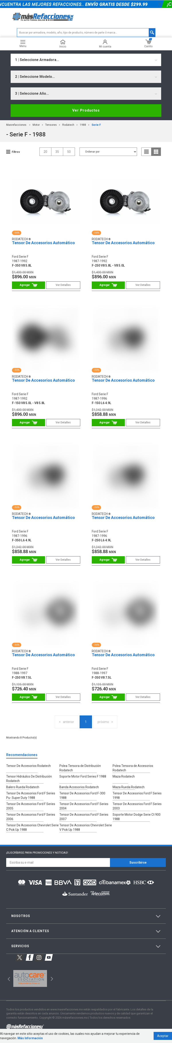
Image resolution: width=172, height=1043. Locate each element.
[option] (30, 978)
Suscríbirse (138, 862)
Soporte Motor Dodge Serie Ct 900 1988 (136, 817)
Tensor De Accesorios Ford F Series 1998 (137, 795)
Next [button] (51, 978)
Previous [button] (7, 978)
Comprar (28, 285)
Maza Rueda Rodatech (129, 787)
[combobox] (86, 60)
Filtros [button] (16, 151)
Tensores (51, 124)
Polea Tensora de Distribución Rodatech (80, 768)
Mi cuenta (105, 44)
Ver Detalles (63, 285)
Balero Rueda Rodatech (22, 787)
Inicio (62, 44)
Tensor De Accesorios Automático (43, 242)
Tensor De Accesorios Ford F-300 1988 (82, 795)
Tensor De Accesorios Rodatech (28, 766)
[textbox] (86, 32)
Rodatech (68, 124)
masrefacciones (16, 124)
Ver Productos (86, 110)
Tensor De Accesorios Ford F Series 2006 (30, 817)
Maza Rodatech (124, 776)
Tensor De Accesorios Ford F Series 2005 (30, 806)
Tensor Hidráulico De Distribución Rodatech (29, 779)
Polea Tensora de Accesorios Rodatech (133, 768)
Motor (36, 124)
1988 (83, 124)
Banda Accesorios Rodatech (79, 787)
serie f (96, 124)
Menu (23, 43)
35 (57, 151)
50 (69, 151)
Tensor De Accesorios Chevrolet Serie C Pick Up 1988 (32, 827)
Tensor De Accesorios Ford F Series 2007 (83, 817)
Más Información (30, 1038)
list (146, 152)
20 (45, 151)
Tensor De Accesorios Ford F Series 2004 (83, 806)
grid (156, 152)
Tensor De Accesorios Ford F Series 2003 (137, 806)
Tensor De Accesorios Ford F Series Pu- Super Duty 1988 (30, 795)
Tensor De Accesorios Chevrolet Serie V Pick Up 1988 (85, 827)
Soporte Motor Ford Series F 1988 (82, 776)
